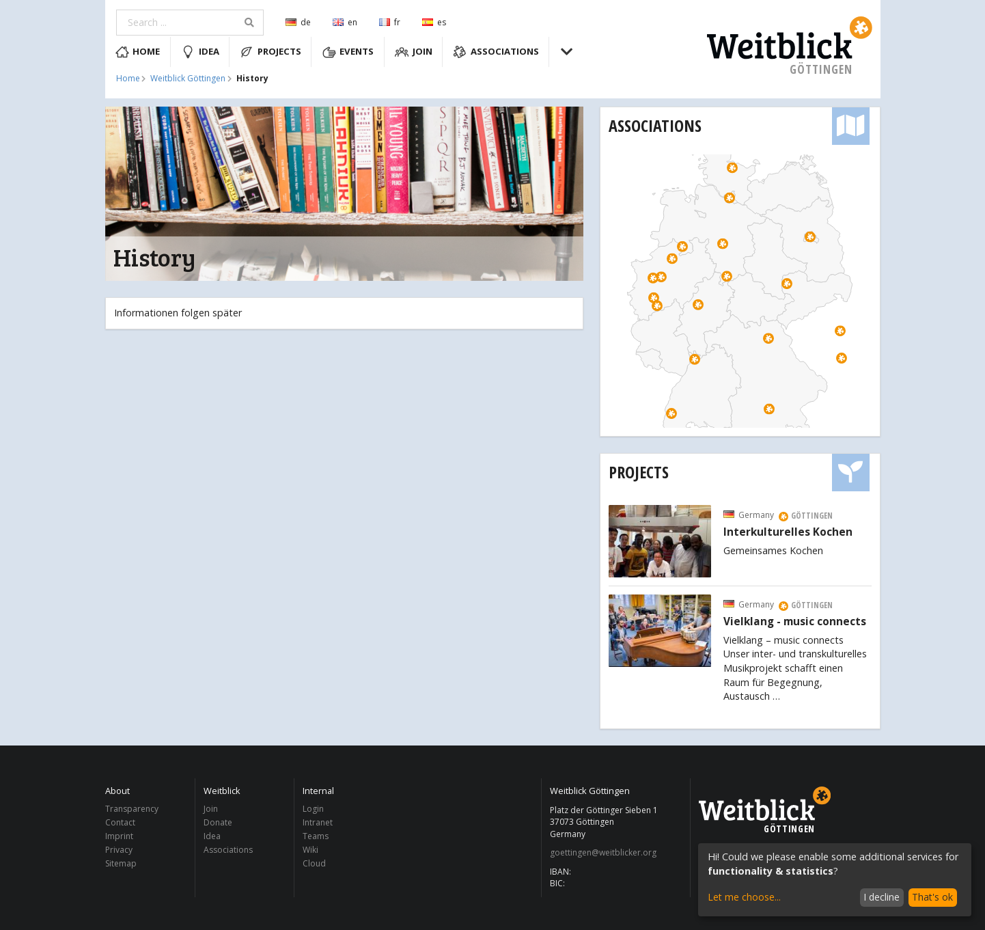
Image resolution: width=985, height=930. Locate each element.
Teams (316, 836)
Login (313, 809)
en (345, 22)
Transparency (131, 809)
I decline (881, 896)
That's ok (932, 896)
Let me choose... (744, 897)
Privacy (119, 850)
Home (138, 52)
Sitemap (121, 863)
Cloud (314, 863)
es (434, 22)
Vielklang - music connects (794, 622)
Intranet (318, 822)
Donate (218, 822)
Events (348, 52)
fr (389, 22)
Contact (120, 822)
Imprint (119, 836)
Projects (270, 52)
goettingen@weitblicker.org (603, 853)
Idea (200, 52)
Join (413, 52)
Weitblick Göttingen (187, 78)
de (298, 22)
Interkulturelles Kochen (787, 532)
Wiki (310, 850)
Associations (496, 52)
